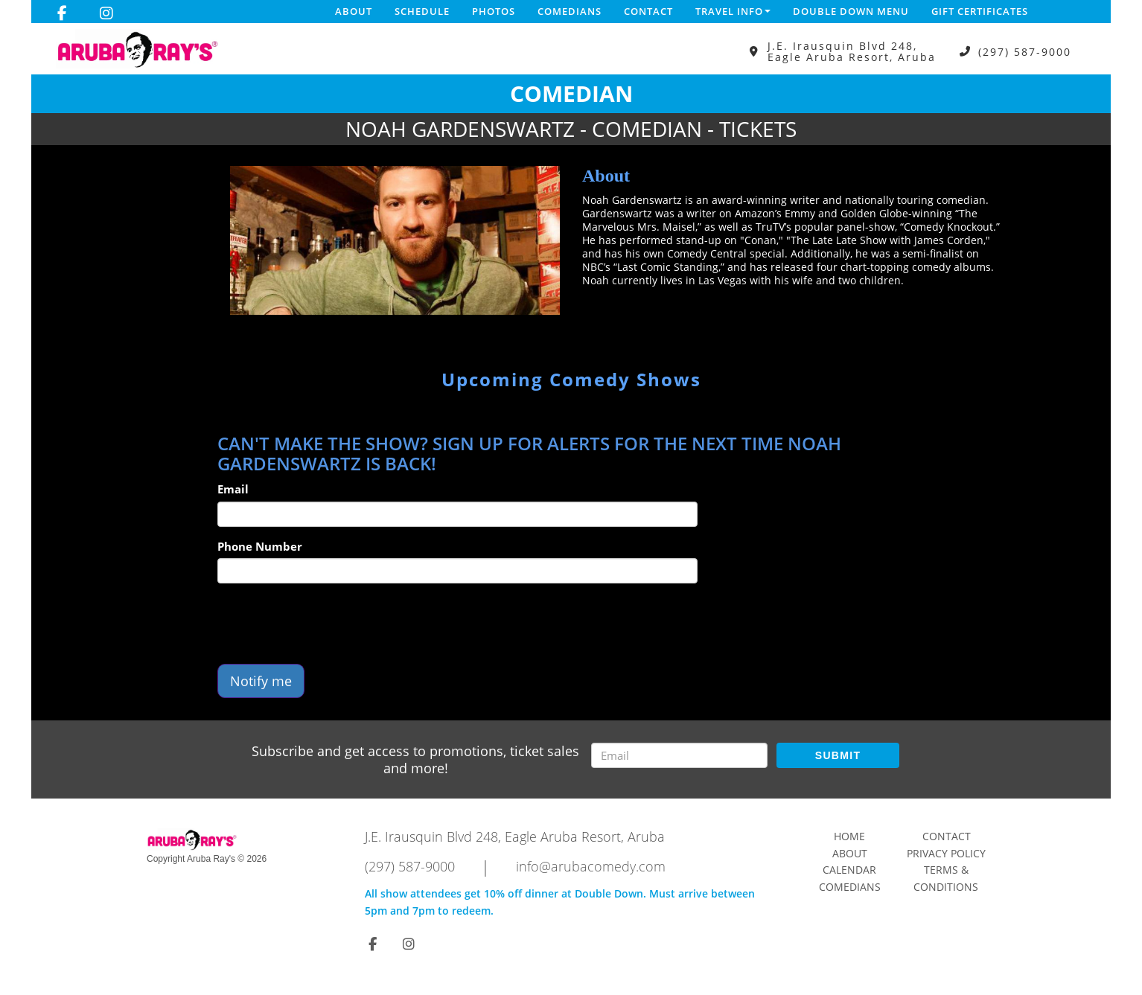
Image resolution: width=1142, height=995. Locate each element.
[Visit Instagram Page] (106, 13)
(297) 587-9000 (1024, 52)
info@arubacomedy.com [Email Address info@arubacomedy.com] (591, 866)
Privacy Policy (946, 853)
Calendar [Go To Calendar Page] (849, 870)
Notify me (261, 681)
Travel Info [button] (733, 11)
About (353, 11)
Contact (648, 11)
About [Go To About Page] (849, 853)
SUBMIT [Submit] (838, 755)
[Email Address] (679, 755)
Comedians (569, 11)
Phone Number (259, 546)
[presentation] (330, 624)
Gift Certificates (979, 11)
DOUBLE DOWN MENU (851, 11)
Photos (493, 11)
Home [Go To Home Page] (849, 836)
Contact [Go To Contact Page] (946, 836)
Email (233, 488)
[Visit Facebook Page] (62, 13)
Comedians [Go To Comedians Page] (850, 887)
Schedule (422, 11)
